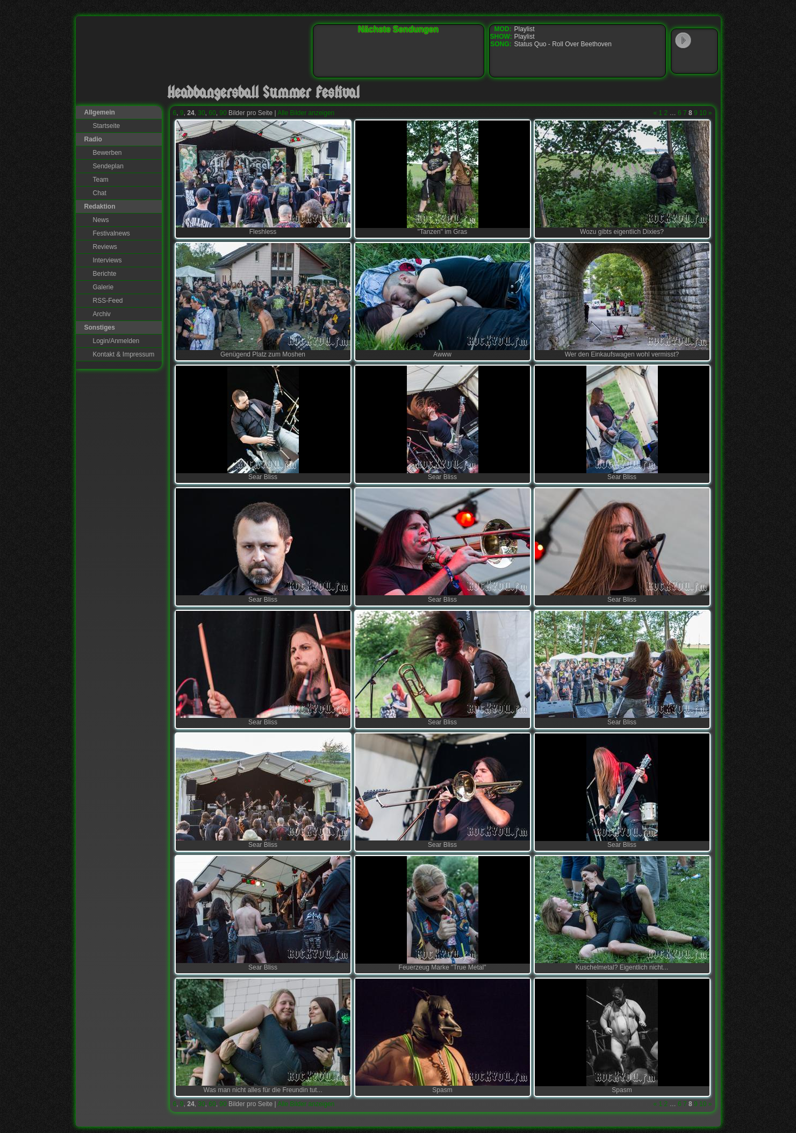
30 (201, 113)
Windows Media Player (683, 61)
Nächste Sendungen (398, 29)
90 (222, 113)
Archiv (102, 314)
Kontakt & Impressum (124, 354)
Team (101, 179)
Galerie (103, 287)
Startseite (106, 126)
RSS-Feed (108, 300)
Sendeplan (108, 166)
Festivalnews (111, 233)
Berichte (105, 273)
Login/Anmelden (116, 341)
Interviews (107, 260)
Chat (99, 193)
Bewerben (107, 152)
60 (212, 113)
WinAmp (705, 40)
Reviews (105, 247)
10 (702, 113)
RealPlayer (705, 61)
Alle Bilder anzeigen (305, 113)
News (101, 220)
